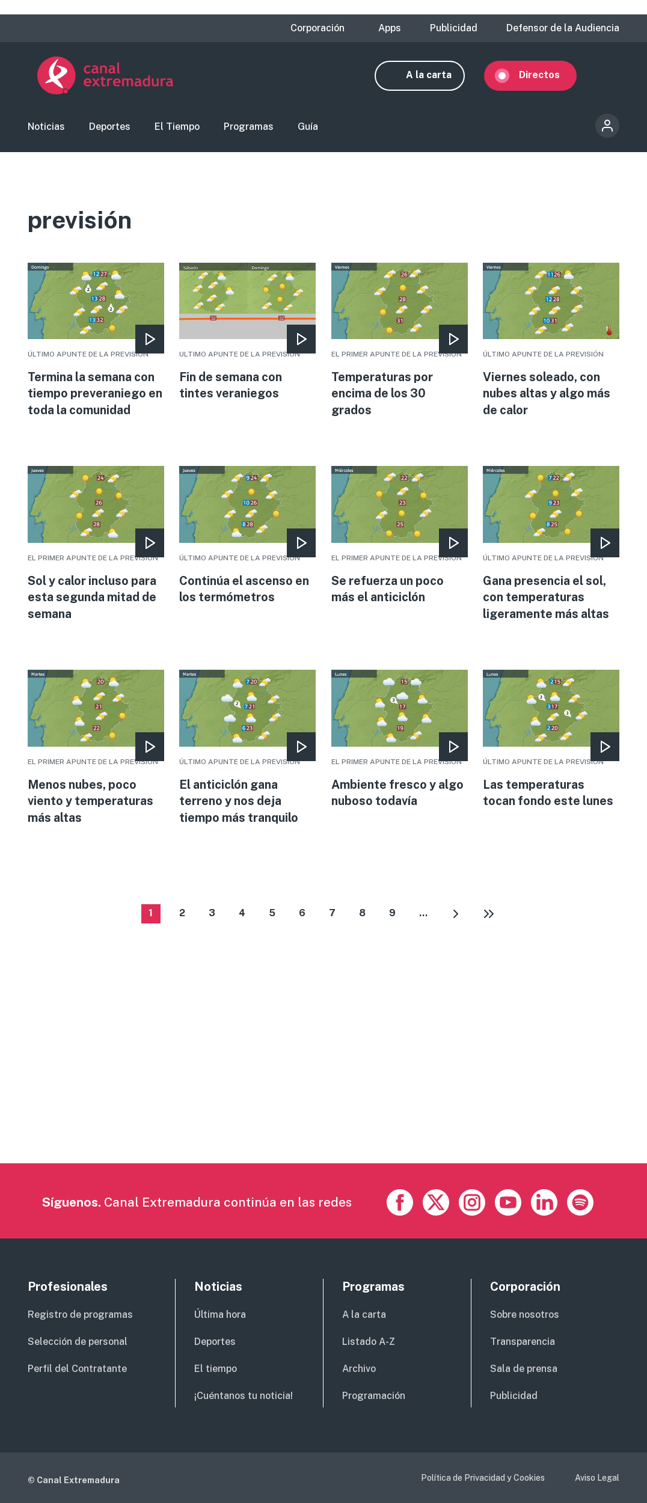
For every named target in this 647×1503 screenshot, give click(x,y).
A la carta (438, 76)
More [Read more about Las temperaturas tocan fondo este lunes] (551, 746)
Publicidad (453, 28)
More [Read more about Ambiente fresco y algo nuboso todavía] (399, 746)
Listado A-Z (368, 1342)
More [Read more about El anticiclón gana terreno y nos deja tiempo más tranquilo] (247, 754)
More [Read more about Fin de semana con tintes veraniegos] (247, 336)
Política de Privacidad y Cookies (483, 1478)
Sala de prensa (523, 1369)
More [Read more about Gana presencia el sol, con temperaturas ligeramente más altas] (551, 549)
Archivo (359, 1369)
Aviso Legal (597, 1478)
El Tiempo (177, 129)
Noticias (46, 129)
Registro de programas (80, 1315)
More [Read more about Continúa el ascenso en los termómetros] (247, 541)
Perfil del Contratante (77, 1369)
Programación (373, 1396)
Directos (549, 76)
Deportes (109, 129)
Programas (249, 129)
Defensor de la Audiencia (562, 28)
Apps (389, 28)
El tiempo (215, 1369)
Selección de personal (77, 1342)
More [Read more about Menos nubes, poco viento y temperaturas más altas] (96, 754)
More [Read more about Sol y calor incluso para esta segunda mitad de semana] (96, 549)
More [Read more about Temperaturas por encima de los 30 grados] (399, 345)
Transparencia (522, 1342)
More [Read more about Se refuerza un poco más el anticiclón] (399, 541)
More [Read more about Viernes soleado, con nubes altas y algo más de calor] (551, 345)
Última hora (220, 1315)
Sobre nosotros (524, 1315)
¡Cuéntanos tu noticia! (243, 1396)
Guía (308, 129)
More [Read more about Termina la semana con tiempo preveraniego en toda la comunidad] (96, 345)
